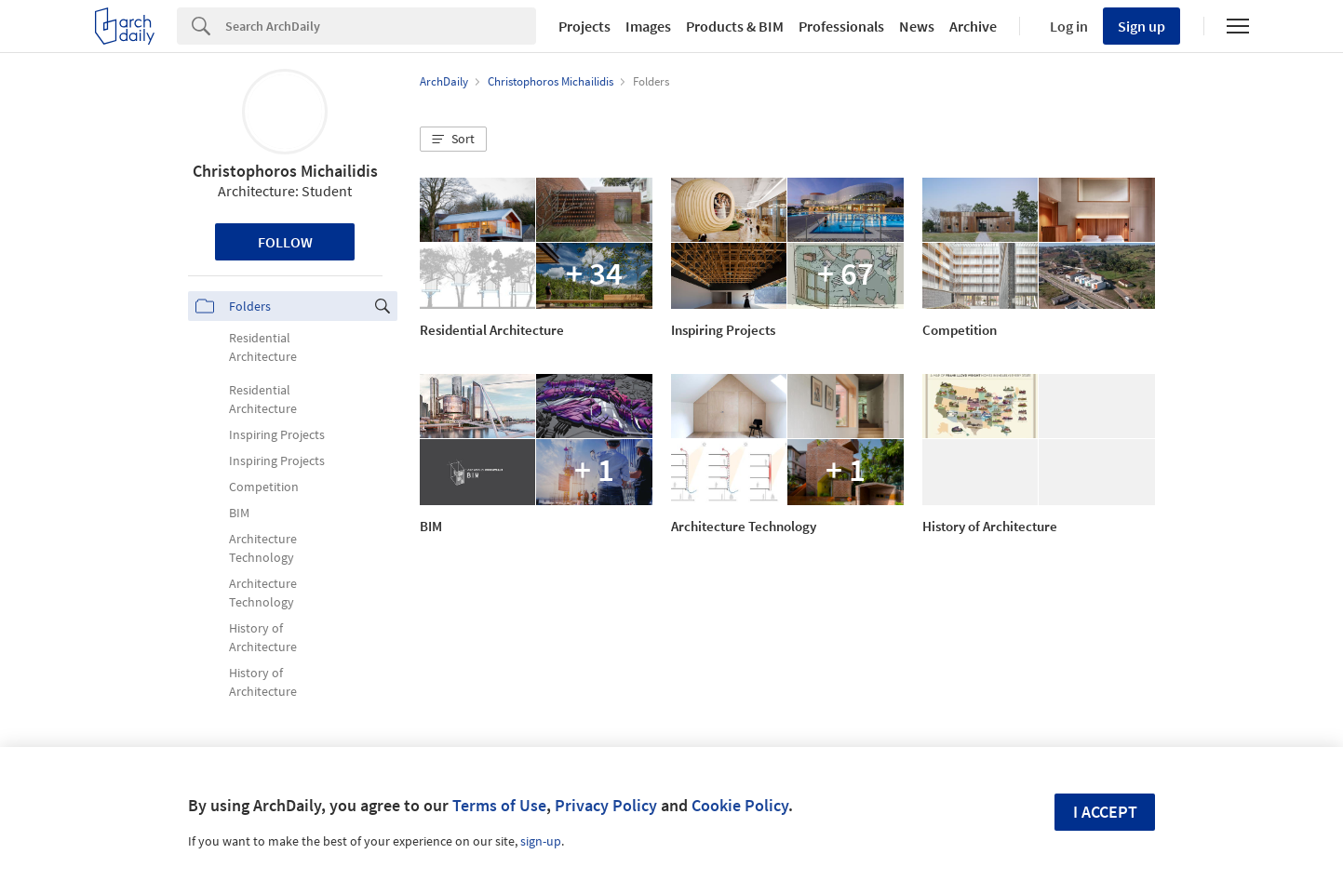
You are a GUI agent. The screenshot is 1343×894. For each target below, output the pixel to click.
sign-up (540, 841)
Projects (584, 26)
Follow (285, 242)
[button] (453, 140)
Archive (973, 26)
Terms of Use (499, 805)
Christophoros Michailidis (285, 170)
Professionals (841, 26)
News (916, 26)
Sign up (1141, 26)
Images (648, 26)
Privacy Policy (606, 805)
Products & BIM (735, 26)
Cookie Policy (740, 805)
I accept (1105, 811)
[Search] (380, 26)
